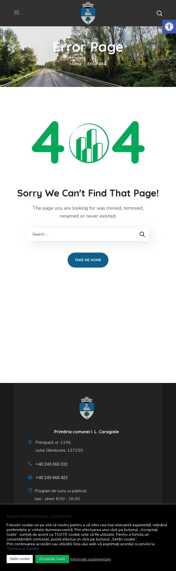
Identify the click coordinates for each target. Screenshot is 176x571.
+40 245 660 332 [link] (52, 464)
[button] (159, 13)
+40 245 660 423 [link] (52, 477)
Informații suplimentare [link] (90, 559)
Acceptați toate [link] (52, 558)
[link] (169, 26)
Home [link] (75, 64)
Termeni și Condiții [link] (23, 548)
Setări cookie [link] (20, 559)
